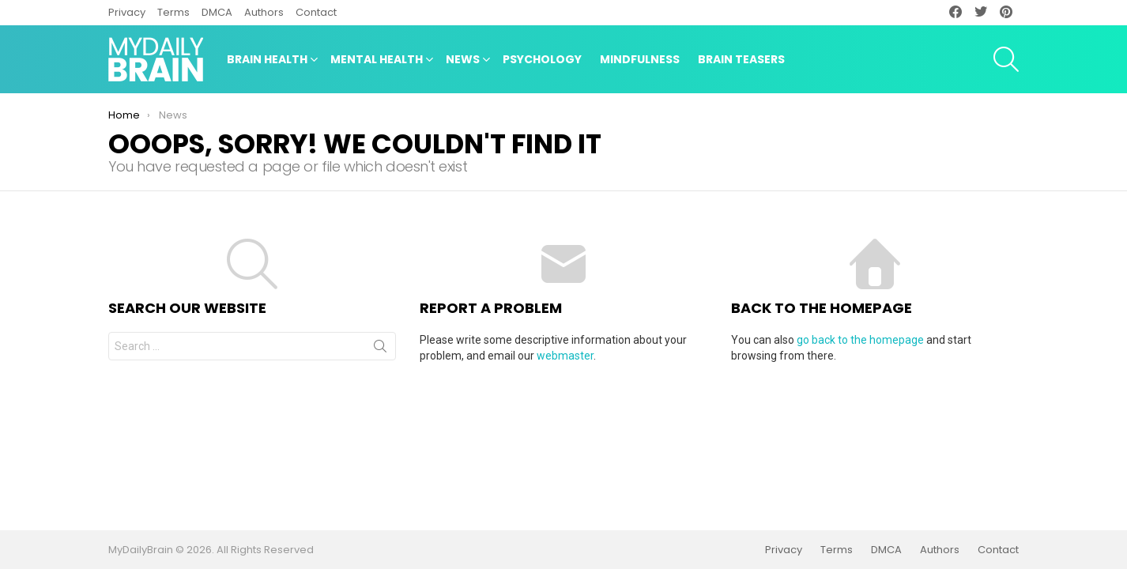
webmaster (565, 355)
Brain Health (267, 61)
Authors (264, 12)
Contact (316, 12)
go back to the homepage (860, 339)
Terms (173, 12)
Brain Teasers (741, 59)
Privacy (126, 12)
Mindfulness (640, 59)
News (463, 61)
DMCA (217, 12)
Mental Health (376, 61)
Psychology (542, 59)
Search (380, 349)
